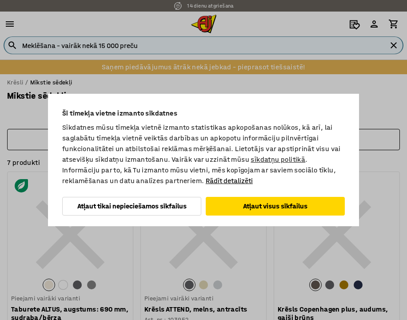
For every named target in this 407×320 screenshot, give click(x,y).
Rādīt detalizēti (229, 180)
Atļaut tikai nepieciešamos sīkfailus (132, 206)
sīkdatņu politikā (278, 159)
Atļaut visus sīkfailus (275, 206)
